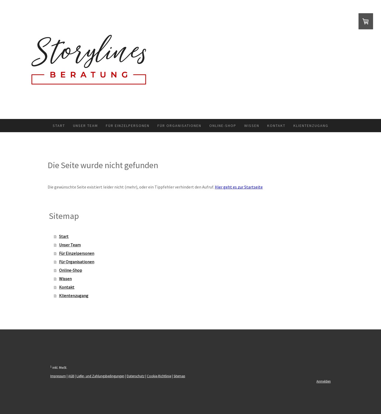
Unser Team (85, 125)
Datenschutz (135, 376)
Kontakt (276, 125)
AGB (71, 376)
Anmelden (323, 381)
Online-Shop (222, 125)
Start (59, 125)
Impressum (58, 376)
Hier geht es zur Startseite (239, 187)
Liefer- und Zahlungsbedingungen (100, 376)
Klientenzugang (310, 125)
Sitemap (179, 376)
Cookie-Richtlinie (159, 376)
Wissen (251, 125)
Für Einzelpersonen (127, 125)
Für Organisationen (179, 125)
